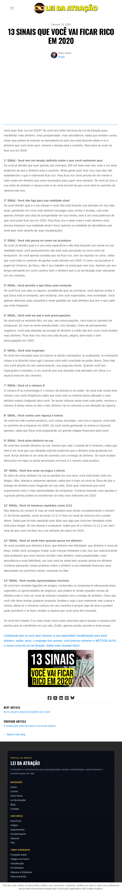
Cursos (14, 806)
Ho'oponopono (18, 848)
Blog (12, 819)
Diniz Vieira (16, 810)
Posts (61, 57)
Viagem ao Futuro (19, 873)
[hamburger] (12, 8)
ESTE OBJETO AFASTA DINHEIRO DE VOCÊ (27, 726)
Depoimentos (17, 844)
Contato (14, 823)
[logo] (65, 8)
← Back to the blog (14, 749)
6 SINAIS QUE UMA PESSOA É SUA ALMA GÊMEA (30, 740)
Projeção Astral (18, 869)
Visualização (17, 878)
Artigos (14, 840)
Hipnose (14, 853)
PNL (12, 857)
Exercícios (15, 835)
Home (13, 801)
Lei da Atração (18, 814)
